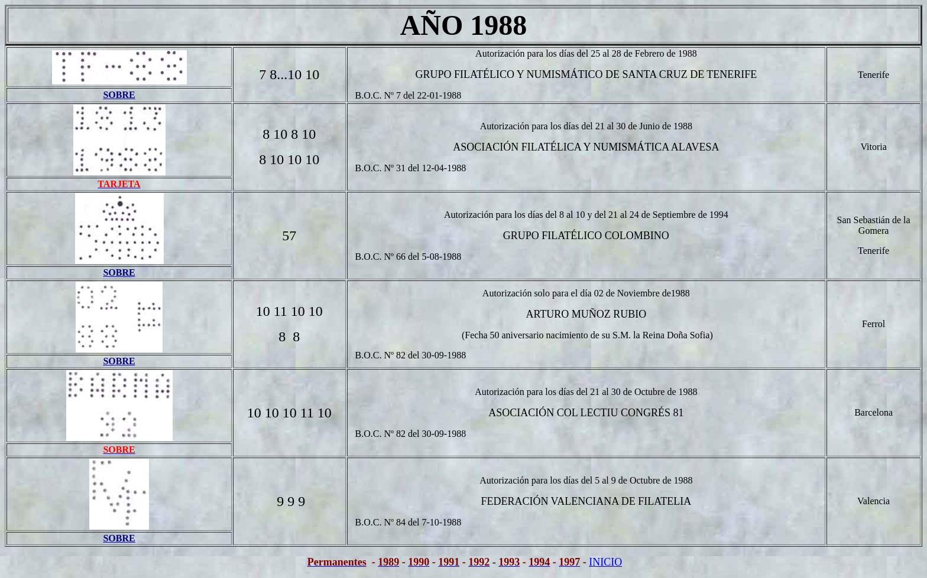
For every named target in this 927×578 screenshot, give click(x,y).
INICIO (605, 562)
